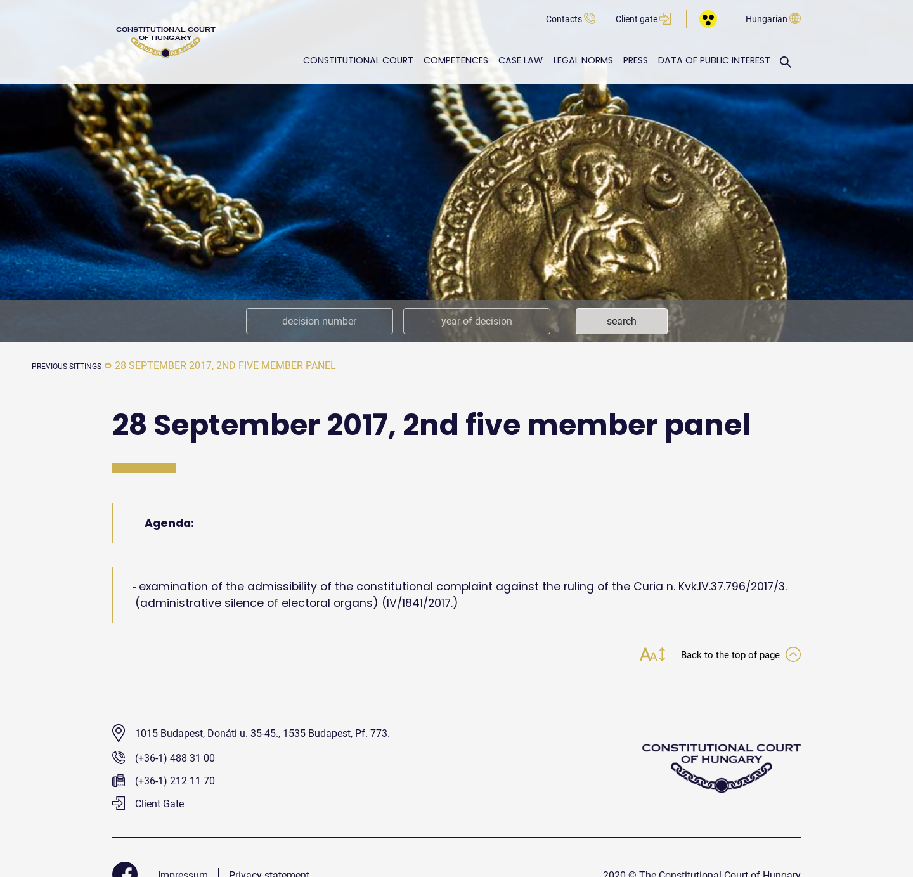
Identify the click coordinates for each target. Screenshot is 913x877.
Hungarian (773, 19)
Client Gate (148, 805)
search (622, 321)
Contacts (570, 19)
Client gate (643, 19)
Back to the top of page (732, 656)
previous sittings (79, 366)
